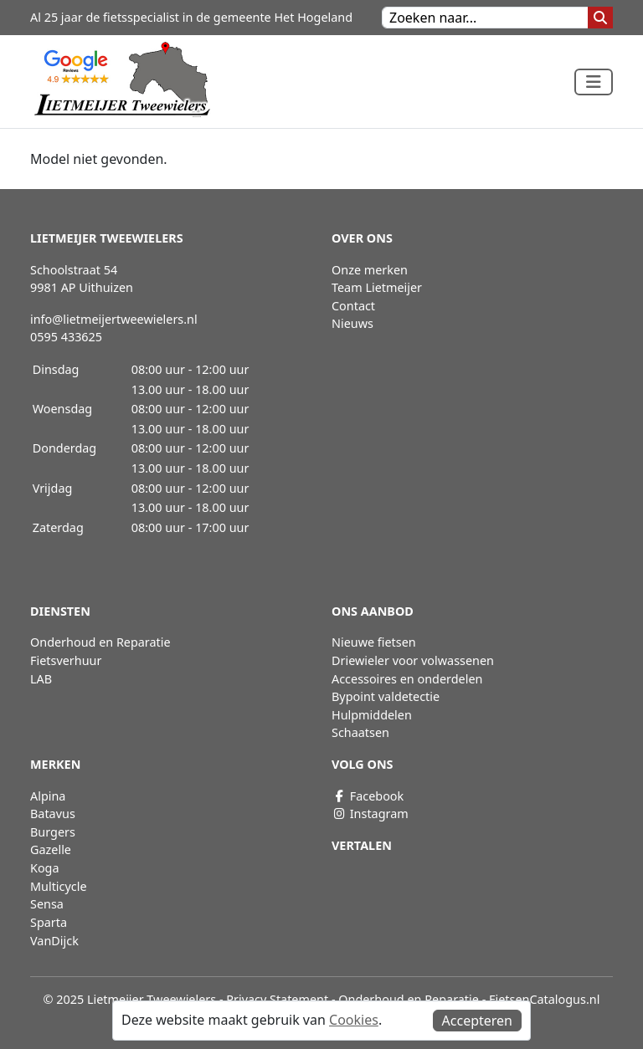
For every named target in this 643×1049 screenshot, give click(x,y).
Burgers (52, 832)
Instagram (370, 813)
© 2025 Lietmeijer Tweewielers (130, 999)
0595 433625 (66, 337)
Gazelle (50, 849)
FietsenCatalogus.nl (544, 999)
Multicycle (58, 886)
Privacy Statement (277, 999)
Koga (44, 868)
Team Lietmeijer (377, 287)
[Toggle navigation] (593, 82)
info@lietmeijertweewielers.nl (114, 319)
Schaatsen (360, 732)
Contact (353, 306)
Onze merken (370, 270)
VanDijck (54, 941)
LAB (41, 679)
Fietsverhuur (65, 660)
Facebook (368, 796)
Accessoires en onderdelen (407, 679)
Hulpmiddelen (372, 715)
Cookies (353, 1020)
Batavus (52, 813)
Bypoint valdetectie (386, 696)
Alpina (47, 796)
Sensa (47, 904)
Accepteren (477, 1020)
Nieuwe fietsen (374, 642)
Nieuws (352, 323)
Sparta (48, 922)
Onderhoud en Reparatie (100, 642)
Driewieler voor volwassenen (413, 660)
